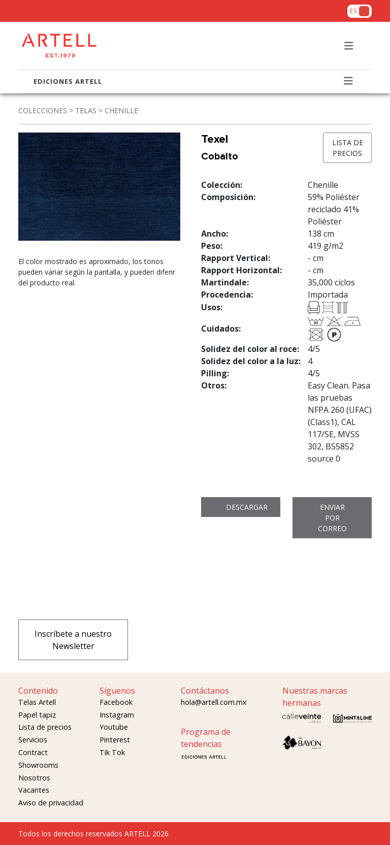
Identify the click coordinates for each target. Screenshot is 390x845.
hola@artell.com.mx (214, 702)
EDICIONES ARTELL (68, 81)
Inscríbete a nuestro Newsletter (73, 640)
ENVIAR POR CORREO (332, 517)
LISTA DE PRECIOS (347, 148)
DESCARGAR (247, 507)
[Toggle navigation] (349, 46)
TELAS (85, 110)
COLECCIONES (42, 110)
